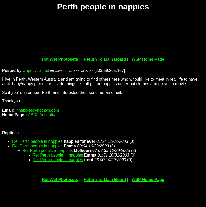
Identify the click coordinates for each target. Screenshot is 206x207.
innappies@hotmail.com (37, 110)
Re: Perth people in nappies (37, 141)
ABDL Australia (41, 115)
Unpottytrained (36, 70)
